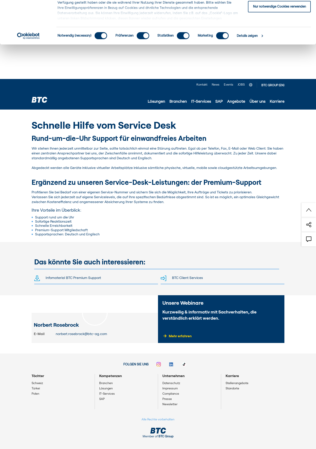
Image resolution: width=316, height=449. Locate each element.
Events (228, 84)
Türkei (36, 388)
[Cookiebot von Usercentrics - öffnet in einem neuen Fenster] (28, 70)
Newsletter (170, 404)
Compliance (170, 393)
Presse (167, 399)
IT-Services (60, 116)
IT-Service (81, 116)
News (215, 84)
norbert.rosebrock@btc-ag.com (81, 334)
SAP (102, 399)
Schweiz (37, 383)
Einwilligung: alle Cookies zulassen (279, 11)
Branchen (106, 383)
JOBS (241, 84)
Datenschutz (171, 383)
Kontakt (201, 84)
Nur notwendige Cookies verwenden (279, 41)
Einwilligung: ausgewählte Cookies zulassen (279, 26)
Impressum (170, 388)
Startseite (39, 116)
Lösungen (106, 388)
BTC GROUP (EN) (272, 85)
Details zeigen (247, 70)
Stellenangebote (237, 383)
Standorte (232, 388)
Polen (35, 393)
